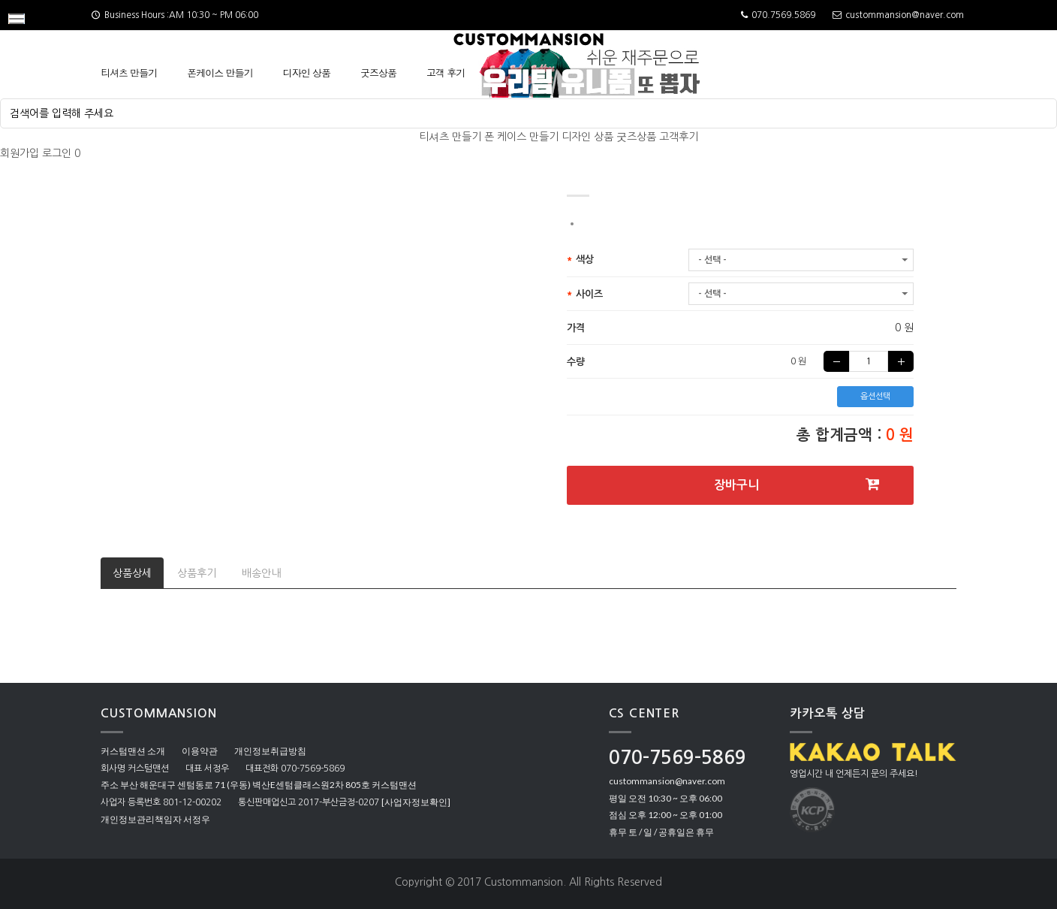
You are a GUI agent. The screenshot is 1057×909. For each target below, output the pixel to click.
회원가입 (19, 153)
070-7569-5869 (677, 757)
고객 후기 (445, 72)
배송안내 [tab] (261, 573)
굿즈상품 (378, 72)
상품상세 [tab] (132, 573)
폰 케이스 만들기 (521, 136)
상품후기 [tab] (196, 573)
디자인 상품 (306, 72)
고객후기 (678, 136)
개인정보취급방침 (270, 750)
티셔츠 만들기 (129, 72)
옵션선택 (875, 396)
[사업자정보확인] (415, 802)
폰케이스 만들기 (219, 72)
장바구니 (797, 484)
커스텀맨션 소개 (133, 750)
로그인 (56, 153)
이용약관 (200, 750)
